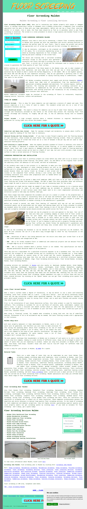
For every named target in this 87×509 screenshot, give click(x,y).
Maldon (34, 265)
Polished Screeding (75, 468)
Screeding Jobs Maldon (64, 465)
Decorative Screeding (11, 471)
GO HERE (38, 348)
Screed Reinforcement (28, 475)
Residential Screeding (29, 468)
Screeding (7, 469)
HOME (58, 11)
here (52, 405)
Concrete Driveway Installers (52, 479)
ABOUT (67, 11)
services (18, 276)
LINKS (62, 11)
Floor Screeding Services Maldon (21, 411)
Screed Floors (77, 473)
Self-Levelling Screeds (29, 471)
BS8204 (80, 80)
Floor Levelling (47, 469)
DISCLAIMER (79, 11)
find (10, 390)
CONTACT (73, 11)
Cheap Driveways (69, 479)
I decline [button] (55, 504)
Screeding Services (33, 469)
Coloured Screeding (45, 471)
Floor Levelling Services (64, 469)
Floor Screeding (18, 469)
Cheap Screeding (14, 468)
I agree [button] (49, 504)
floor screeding (33, 274)
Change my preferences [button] (64, 504)
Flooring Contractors (47, 473)
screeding (18, 399)
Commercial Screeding (74, 471)
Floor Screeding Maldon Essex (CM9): (17, 24)
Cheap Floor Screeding (29, 473)
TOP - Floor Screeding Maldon (14, 487)
